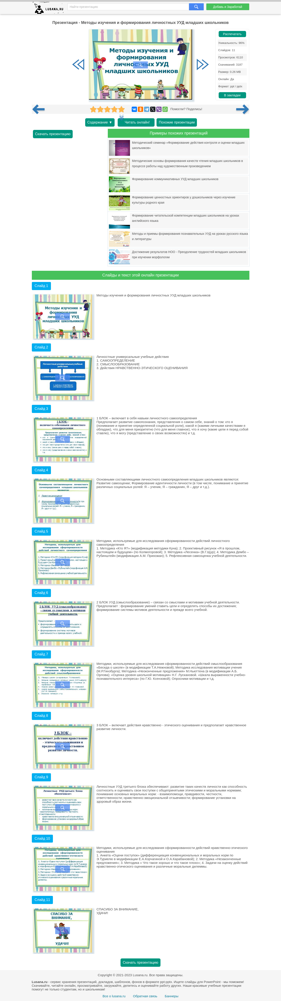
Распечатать (232, 34)
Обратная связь (145, 996)
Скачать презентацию (53, 134)
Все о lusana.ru (114, 996)
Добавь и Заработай (227, 7)
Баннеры (171, 996)
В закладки (232, 95)
